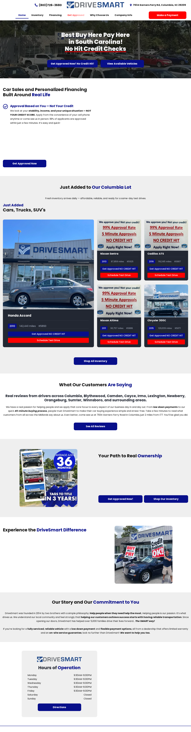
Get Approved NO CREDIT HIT (48, 340)
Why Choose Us (99, 15)
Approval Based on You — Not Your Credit (47, 105)
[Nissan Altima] (119, 321)
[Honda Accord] (48, 288)
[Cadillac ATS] (166, 255)
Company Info (123, 15)
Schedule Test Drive (48, 346)
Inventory (37, 15)
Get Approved (75, 15)
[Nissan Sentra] (119, 255)
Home (22, 15)
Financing (55, 15)
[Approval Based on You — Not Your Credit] (5, 106)
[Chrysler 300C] (166, 321)
